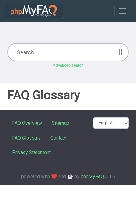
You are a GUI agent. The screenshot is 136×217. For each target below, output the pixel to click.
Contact (58, 138)
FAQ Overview (27, 123)
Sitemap (60, 123)
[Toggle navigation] (122, 11)
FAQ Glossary (26, 138)
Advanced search (68, 65)
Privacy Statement (31, 152)
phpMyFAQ (92, 176)
